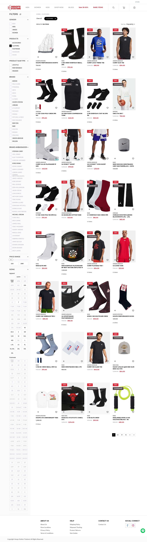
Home (38, 14)
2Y (25, 462)
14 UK (25, 403)
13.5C (18, 505)
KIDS (13, 23)
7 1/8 (12, 311)
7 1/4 (24, 306)
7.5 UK (25, 420)
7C (25, 488)
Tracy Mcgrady (17, 226)
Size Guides (73, 533)
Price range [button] (14, 257)
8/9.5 (24, 445)
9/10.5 (12, 450)
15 (12, 407)
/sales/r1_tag (100, 7)
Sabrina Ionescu (18, 238)
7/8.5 (12, 445)
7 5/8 (18, 306)
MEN (13, 26)
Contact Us (102, 524)
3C (12, 483)
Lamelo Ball (16, 223)
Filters (15, 14)
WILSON (15, 141)
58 (25, 298)
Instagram (133, 525)
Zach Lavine (16, 250)
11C (25, 496)
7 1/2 (18, 311)
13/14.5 (18, 458)
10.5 (18, 390)
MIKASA (14, 114)
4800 (115, 107)
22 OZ (12, 289)
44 (18, 294)
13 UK (18, 437)
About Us (43, 524)
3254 (63, 158)
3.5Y (25, 467)
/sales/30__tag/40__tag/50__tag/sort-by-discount (86, 7)
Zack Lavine (16, 220)
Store (137, 2)
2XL (18, 349)
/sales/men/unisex (30, 7)
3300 (38, 56)
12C (18, 500)
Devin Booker (17, 247)
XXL (25, 349)
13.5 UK (24, 437)
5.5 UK (18, 416)
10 (12, 390)
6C (18, 488)
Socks (14, 55)
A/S (25, 281)
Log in (134, 7)
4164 (63, 259)
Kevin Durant (17, 166)
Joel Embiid (16, 154)
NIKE (13, 126)
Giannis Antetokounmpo (18, 175)
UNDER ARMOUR (17, 138)
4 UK (18, 411)
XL (25, 344)
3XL (12, 353)
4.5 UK (25, 411)
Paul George (16, 184)
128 (12, 319)
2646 (63, 209)
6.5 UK (12, 420)
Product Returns (75, 530)
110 (18, 315)
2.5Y (12, 467)
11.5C (12, 500)
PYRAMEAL (15, 87)
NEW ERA (15, 123)
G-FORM (15, 99)
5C (12, 488)
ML (18, 340)
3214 (63, 56)
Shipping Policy (75, 524)
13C (12, 505)
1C (18, 479)
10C (12, 496)
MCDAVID (15, 111)
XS (25, 327)
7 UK (18, 420)
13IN (18, 319)
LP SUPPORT (16, 108)
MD (12, 340)
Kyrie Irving (16, 163)
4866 (89, 361)
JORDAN (15, 105)
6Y (18, 475)
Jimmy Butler (17, 241)
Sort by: (123, 24)
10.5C (18, 496)
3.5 (18, 361)
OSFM (18, 277)
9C (18, 492)
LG (18, 344)
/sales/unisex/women (40, 7)
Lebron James (17, 172)
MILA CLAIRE (16, 84)
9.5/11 (18, 450)
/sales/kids (50, 7)
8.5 (12, 386)
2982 (38, 259)
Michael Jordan (18, 214)
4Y (12, 471)
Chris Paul (16, 217)
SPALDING (15, 135)
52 (12, 298)
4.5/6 (12, 369)
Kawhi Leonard (17, 169)
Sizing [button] (12, 269)
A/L (18, 285)
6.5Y (25, 475)
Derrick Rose (17, 208)
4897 (115, 259)
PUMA (14, 96)
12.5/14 (12, 399)
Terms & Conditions (46, 533)
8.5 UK (18, 424)
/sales (61, 7)
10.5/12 (12, 454)
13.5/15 (12, 403)
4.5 (25, 365)
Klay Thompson (17, 157)
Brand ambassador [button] (18, 147)
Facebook (127, 525)
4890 (115, 361)
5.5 (25, 373)
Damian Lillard (17, 202)
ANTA (14, 90)
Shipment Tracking (76, 527)
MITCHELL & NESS (18, 117)
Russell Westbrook (19, 211)
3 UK (24, 407)
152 (12, 323)
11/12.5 (18, 454)
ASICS (14, 93)
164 (18, 323)
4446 (38, 158)
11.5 (12, 395)
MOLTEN (15, 129)
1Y (12, 462)
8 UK (12, 424)
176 (12, 327)
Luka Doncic (16, 193)
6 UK (24, 416)
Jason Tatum (16, 190)
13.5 (25, 399)
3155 (89, 411)
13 (18, 399)
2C (25, 479)
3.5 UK (12, 411)
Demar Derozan (18, 244)
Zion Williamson (18, 187)
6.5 (25, 378)
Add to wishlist (56, 57)
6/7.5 (18, 441)
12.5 (25, 395)
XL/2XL (12, 349)
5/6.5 (18, 373)
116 (25, 315)
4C (18, 483)
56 (18, 298)
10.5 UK (24, 428)
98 (25, 311)
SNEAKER (15, 71)
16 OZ (25, 323)
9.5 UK (18, 327)
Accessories (16, 43)
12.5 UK (12, 437)
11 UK (12, 433)
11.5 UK (18, 433)
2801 (89, 158)
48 (25, 294)
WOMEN (15, 33)
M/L (25, 336)
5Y (25, 471)
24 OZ (18, 289)
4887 (89, 259)
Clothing (15, 46)
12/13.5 (12, 458)
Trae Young (16, 199)
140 (25, 319)
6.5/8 (12, 441)
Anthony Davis (17, 196)
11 (25, 390)
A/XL (18, 281)
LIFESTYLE (15, 65)
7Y (12, 479)
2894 (38, 411)
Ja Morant (16, 235)
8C (12, 492)
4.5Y (18, 471)
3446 (63, 107)
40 (12, 294)
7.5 (18, 382)
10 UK (18, 428)
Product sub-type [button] (17, 61)
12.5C (25, 500)
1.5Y (18, 462)
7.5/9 (24, 441)
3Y (18, 467)
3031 (38, 107)
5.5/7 (12, 378)
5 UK (12, 416)
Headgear (15, 52)
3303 (115, 310)
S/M (12, 336)
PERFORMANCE (17, 68)
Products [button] (13, 39)
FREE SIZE (12, 281)
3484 (63, 310)
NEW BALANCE (17, 120)
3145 (89, 209)
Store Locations (45, 527)
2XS (25, 285)
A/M (12, 285)
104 (12, 315)
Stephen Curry (17, 151)
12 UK (25, 433)
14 (18, 403)
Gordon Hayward (18, 160)
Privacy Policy (45, 530)
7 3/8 (24, 302)
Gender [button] (12, 20)
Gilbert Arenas (17, 229)
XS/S (12, 332)
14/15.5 (25, 458)
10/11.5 (25, 450)
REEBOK (14, 132)
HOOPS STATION (17, 102)
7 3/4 (12, 306)
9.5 (25, 386)
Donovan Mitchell (19, 205)
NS (25, 277)
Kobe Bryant (16, 181)
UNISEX (14, 29)
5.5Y (12, 475)
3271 (38, 310)
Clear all (39, 18)
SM (25, 332)
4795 (63, 361)
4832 (89, 56)
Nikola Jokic (16, 232)
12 (18, 395)
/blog (73, 7)
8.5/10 (18, 445)
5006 (115, 56)
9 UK (24, 424)
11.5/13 (25, 454)
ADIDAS (14, 81)
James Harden (17, 178)
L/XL (12, 344)
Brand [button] (12, 77)
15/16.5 (18, 407)
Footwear (16, 49)
